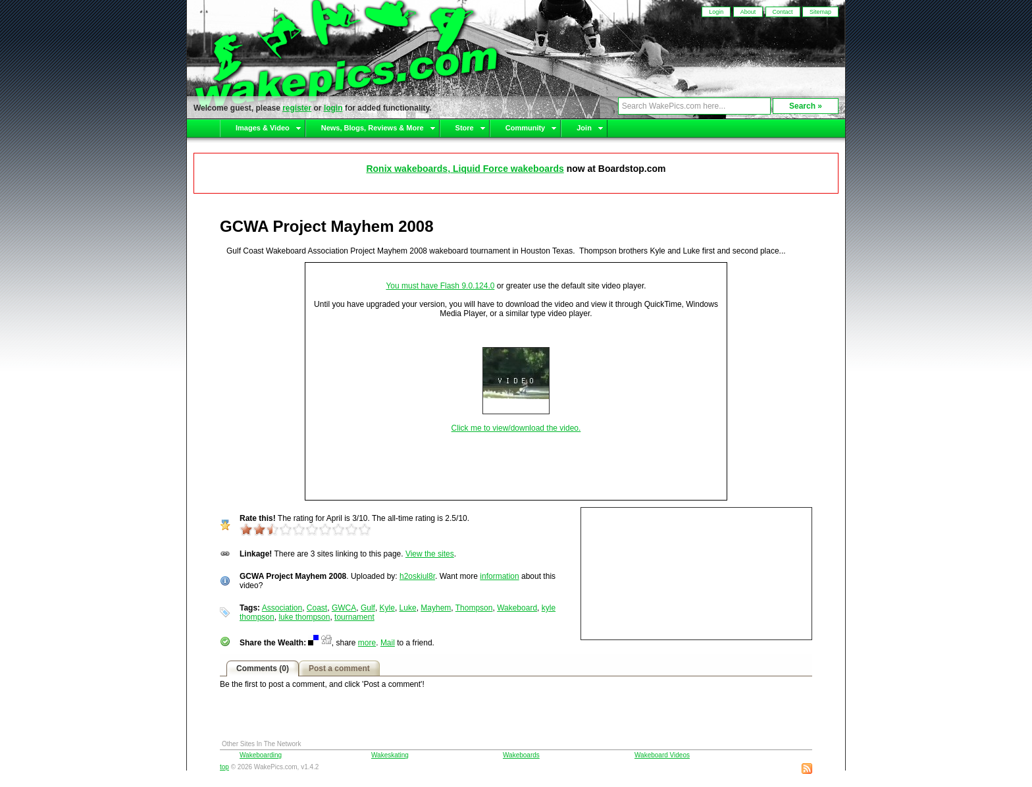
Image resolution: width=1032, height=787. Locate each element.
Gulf (368, 607)
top (224, 767)
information (499, 576)
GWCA (344, 607)
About (748, 12)
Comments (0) (262, 668)
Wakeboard (517, 607)
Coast (317, 607)
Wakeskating (390, 755)
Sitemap (820, 12)
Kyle (387, 607)
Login (716, 12)
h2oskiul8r (417, 576)
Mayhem (436, 607)
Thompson (474, 607)
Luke (408, 607)
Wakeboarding (261, 755)
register (296, 108)
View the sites (429, 553)
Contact (783, 12)
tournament (354, 617)
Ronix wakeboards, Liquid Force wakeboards (464, 168)
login (333, 108)
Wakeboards (521, 755)
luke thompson (304, 617)
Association (282, 607)
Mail (387, 642)
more (367, 642)
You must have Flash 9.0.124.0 (440, 285)
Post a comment (339, 668)
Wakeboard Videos (662, 755)
